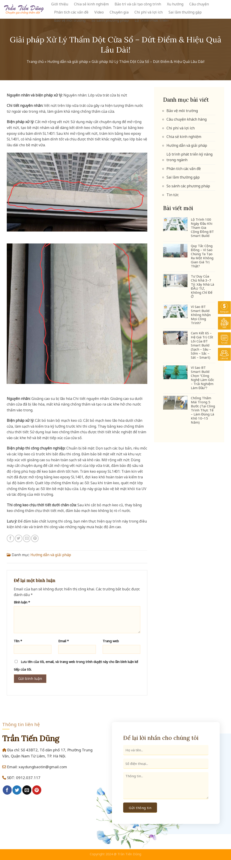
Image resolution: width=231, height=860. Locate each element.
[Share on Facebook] (10, 538)
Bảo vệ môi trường (69, 20)
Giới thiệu (59, 4)
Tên (18, 641)
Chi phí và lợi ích (148, 12)
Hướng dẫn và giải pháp (67, 61)
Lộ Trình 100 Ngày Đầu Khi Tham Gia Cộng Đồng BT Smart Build (202, 227)
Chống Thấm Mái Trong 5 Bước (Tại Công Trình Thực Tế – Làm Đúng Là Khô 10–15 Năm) (203, 410)
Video (99, 12)
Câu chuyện (199, 4)
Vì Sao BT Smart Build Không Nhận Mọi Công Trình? (201, 315)
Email (63, 641)
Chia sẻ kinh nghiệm (91, 4)
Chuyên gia (119, 12)
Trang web (111, 641)
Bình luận (22, 602)
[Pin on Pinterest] (35, 538)
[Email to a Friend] (26, 538)
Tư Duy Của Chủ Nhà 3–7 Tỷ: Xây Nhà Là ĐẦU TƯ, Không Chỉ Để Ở (202, 286)
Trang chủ (35, 61)
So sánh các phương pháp (188, 185)
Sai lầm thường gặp (185, 12)
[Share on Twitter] (18, 538)
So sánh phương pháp (110, 20)
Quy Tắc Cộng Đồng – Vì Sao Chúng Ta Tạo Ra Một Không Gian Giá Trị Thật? (202, 256)
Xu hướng (175, 4)
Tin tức (172, 194)
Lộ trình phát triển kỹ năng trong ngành (189, 157)
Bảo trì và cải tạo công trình (138, 4)
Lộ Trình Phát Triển (151, 20)
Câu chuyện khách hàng (186, 119)
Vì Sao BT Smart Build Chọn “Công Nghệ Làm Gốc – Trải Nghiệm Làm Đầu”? (202, 377)
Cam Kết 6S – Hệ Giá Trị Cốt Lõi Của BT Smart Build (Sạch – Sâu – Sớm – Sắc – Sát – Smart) (202, 345)
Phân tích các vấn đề (71, 12)
